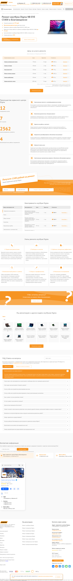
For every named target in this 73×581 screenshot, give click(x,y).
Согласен (58, 576)
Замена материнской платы (10, 61)
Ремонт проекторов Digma (28, 531)
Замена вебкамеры (8, 77)
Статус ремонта (69, 9)
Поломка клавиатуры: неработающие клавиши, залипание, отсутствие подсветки (30, 219)
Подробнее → (65, 212)
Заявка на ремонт (53, 9)
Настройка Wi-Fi (8, 69)
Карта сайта (3, 564)
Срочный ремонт (16, 9)
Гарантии (39, 9)
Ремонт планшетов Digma (28, 528)
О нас (26, 9)
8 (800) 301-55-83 (56, 533)
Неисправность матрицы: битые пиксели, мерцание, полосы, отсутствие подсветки (30, 212)
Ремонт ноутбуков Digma (28, 525)
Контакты (59, 9)
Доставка (34, 9)
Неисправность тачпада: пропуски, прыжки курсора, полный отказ (30, 225)
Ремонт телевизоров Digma (28, 536)
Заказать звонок (36, 301)
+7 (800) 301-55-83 (35, 3)
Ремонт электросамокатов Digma (30, 544)
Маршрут (4, 489)
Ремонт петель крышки (9, 73)
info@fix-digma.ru (56, 537)
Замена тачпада (8, 65)
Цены (22, 9)
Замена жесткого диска (9, 81)
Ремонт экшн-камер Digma (28, 539)
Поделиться (53, 566)
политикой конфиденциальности (19, 192)
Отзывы (30, 9)
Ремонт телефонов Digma (28, 533)
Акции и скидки (45, 9)
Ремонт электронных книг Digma (30, 541)
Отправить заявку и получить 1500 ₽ (41, 189)
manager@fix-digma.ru (57, 540)
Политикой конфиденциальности (28, 451)
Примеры (2, 535)
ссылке (6, 561)
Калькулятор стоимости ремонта (7, 554)
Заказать (66, 61)
